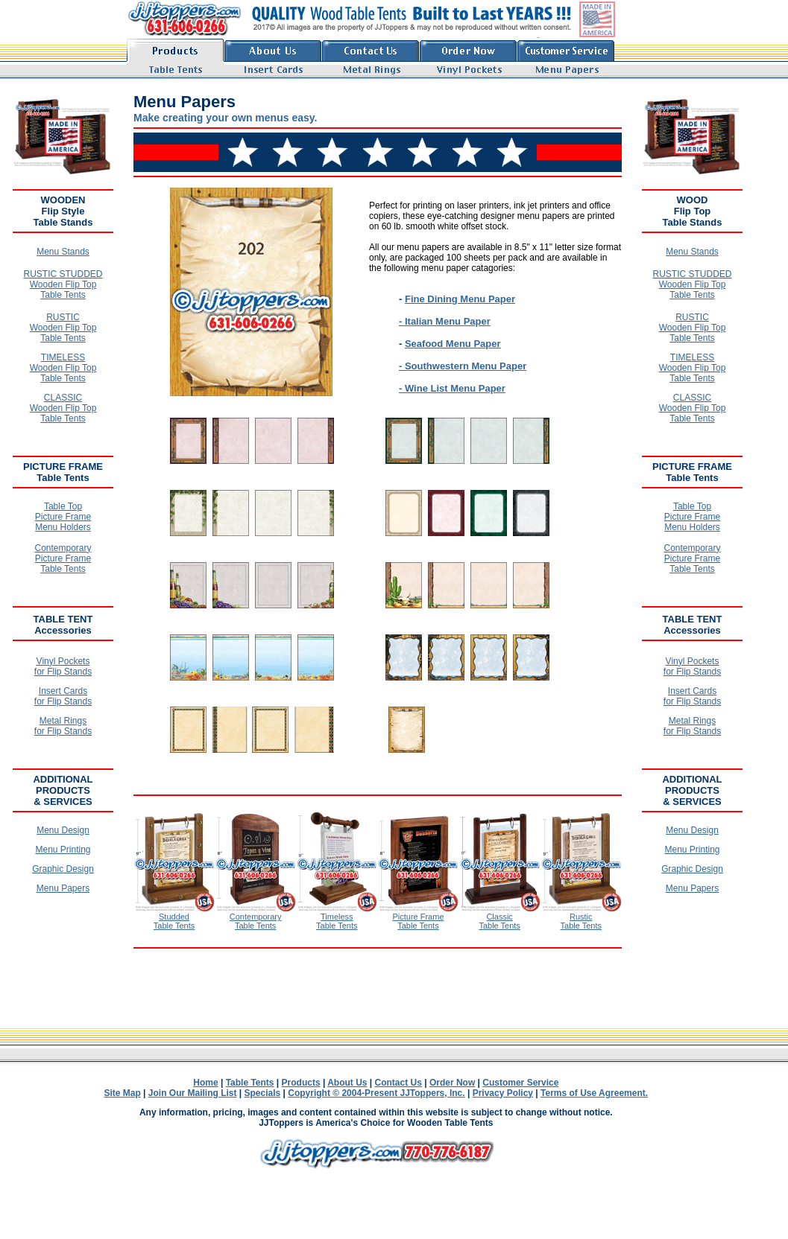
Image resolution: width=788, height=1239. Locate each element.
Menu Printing (62, 849)
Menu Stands (63, 251)
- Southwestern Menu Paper (462, 366)
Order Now (452, 1082)
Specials (263, 1093)
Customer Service (520, 1082)
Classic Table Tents (499, 921)
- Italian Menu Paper (445, 321)
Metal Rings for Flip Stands (63, 726)
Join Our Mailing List (192, 1093)
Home (205, 1082)
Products (301, 1082)
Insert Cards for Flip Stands (63, 696)
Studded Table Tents (174, 921)
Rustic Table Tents (581, 921)
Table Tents (250, 1082)
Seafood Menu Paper (453, 343)
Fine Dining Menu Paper (460, 299)
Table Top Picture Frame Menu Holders (63, 516)
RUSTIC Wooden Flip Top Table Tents (63, 327)
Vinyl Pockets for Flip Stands (63, 666)
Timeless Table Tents (336, 921)
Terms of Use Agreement (593, 1093)
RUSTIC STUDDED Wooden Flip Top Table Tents (62, 284)
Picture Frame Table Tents (418, 921)
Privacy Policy (503, 1093)
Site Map (122, 1093)
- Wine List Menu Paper (452, 388)
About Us (347, 1082)
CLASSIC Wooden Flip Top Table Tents (63, 408)
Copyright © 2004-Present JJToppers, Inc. (376, 1093)
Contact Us (398, 1082)
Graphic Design (63, 869)
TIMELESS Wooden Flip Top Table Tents (63, 367)
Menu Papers (63, 888)
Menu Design (63, 830)
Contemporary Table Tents (256, 921)
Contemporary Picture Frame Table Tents (62, 558)
